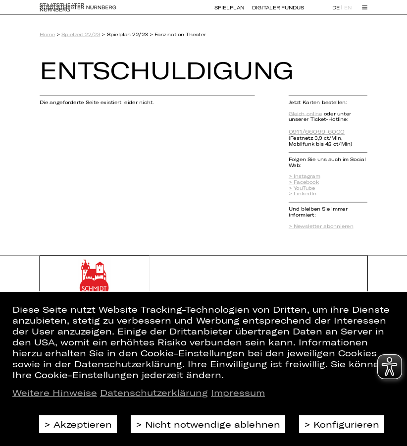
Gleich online (305, 113)
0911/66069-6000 (317, 131)
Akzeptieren (82, 424)
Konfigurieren (346, 424)
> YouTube (302, 188)
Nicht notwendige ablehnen (212, 424)
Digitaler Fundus (278, 11)
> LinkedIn (302, 194)
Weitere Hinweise (54, 392)
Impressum (238, 392)
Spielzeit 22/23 (80, 35)
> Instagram (304, 176)
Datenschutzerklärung (154, 392)
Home (47, 35)
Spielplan (229, 11)
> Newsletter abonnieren (321, 226)
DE (336, 12)
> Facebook (304, 182)
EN (348, 12)
